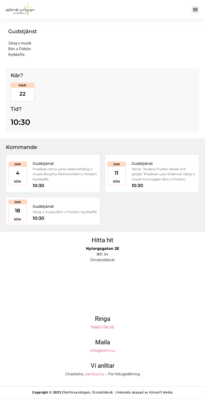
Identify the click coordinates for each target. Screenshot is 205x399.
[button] (195, 9)
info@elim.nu (102, 350)
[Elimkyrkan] (102, 289)
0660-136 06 (102, 327)
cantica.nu (94, 374)
